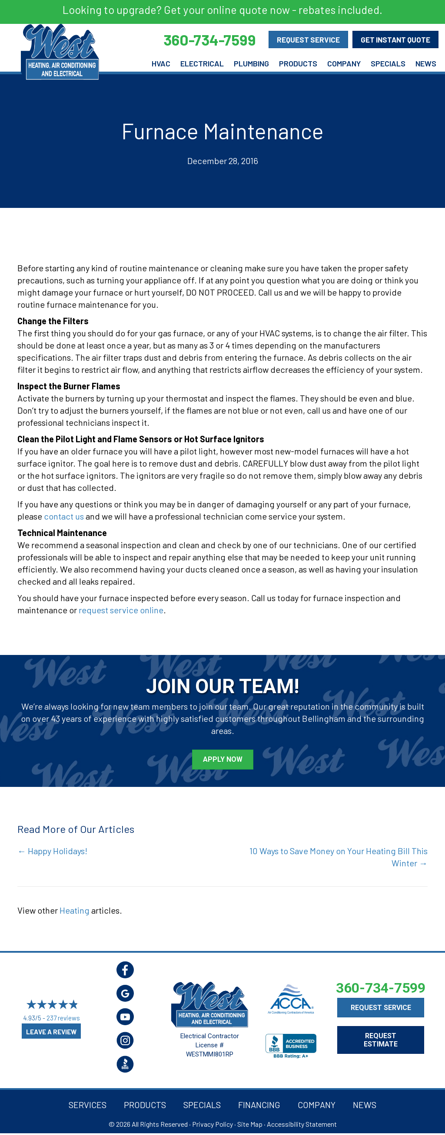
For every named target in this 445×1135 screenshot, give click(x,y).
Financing (259, 1104)
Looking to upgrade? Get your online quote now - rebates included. (222, 9)
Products (298, 63)
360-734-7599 (380, 988)
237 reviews (63, 1018)
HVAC (161, 63)
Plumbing (251, 63)
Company (344, 63)
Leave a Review (51, 1032)
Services (87, 1104)
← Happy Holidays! (52, 850)
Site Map (249, 1124)
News (425, 63)
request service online (121, 610)
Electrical (202, 63)
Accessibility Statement (302, 1124)
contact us (64, 516)
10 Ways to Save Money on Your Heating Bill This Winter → (338, 856)
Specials (388, 63)
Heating (75, 910)
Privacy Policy (212, 1124)
